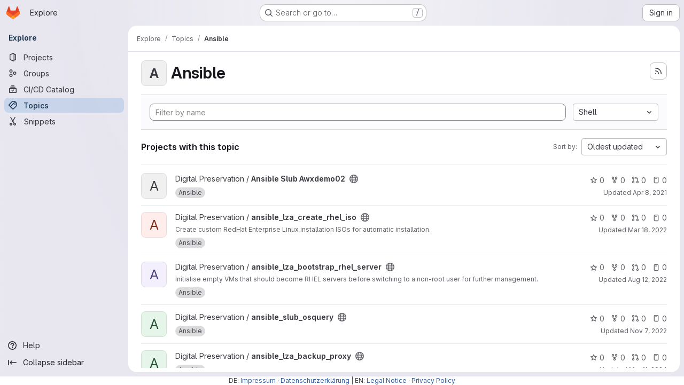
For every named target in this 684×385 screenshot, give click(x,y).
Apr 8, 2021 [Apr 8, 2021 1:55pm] (650, 192)
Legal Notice (387, 380)
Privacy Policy (433, 380)
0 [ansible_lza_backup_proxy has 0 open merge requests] (639, 357)
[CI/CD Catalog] (64, 89)
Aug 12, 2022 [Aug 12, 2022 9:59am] (647, 280)
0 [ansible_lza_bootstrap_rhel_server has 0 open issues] (659, 267)
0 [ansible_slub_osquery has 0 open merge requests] (639, 318)
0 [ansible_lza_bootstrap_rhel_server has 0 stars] (597, 267)
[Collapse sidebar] (64, 362)
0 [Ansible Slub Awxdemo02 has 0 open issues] (659, 180)
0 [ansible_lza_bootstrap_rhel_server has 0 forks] (618, 267)
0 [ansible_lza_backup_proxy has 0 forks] (618, 357)
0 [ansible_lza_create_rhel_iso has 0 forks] (618, 217)
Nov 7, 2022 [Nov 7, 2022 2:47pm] (648, 331)
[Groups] (64, 73)
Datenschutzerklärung (315, 380)
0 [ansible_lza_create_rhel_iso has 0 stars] (597, 217)
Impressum (258, 380)
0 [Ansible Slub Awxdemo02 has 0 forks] (618, 180)
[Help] (64, 345)
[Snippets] (64, 121)
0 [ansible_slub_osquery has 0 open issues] (659, 318)
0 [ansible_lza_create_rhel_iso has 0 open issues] (659, 217)
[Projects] (64, 57)
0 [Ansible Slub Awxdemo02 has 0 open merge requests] (639, 180)
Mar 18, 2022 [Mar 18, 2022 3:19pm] (647, 230)
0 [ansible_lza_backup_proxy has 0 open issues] (659, 357)
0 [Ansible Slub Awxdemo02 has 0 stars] (597, 180)
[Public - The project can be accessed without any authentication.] (353, 179)
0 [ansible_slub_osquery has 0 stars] (597, 318)
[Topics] (64, 105)
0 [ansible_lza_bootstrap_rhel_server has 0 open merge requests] (639, 267)
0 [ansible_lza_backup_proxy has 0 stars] (597, 357)
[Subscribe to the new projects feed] (658, 71)
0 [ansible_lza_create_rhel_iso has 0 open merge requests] (639, 217)
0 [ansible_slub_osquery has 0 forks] (618, 318)
